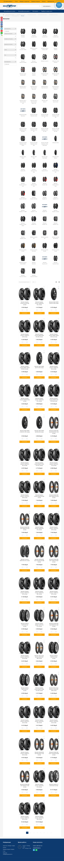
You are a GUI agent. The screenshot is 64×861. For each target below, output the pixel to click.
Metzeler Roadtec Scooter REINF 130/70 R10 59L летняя (24, 368)
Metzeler (7, 31)
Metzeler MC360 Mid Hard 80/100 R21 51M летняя (53, 432)
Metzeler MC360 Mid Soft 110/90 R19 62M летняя (53, 561)
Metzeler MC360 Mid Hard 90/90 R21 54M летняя (53, 625)
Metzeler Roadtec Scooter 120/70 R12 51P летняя (54, 464)
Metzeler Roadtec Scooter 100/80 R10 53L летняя (39, 303)
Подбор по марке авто (46, 11)
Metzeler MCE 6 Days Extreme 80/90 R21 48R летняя (39, 657)
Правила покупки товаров (8, 849)
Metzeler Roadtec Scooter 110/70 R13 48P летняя (24, 496)
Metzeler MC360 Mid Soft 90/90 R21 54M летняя (24, 786)
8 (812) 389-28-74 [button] (38, 845)
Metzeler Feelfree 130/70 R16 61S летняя (25, 689)
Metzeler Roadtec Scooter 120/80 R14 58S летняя (24, 753)
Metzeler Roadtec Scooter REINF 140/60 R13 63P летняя (39, 689)
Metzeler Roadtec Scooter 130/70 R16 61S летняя (39, 786)
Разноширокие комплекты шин (12, 14)
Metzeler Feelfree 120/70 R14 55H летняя (54, 657)
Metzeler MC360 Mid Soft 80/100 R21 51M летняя (39, 753)
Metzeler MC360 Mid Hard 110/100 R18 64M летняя (54, 753)
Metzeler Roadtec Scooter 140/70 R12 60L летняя (24, 464)
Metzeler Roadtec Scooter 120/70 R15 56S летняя (39, 721)
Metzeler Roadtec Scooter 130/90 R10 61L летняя (39, 400)
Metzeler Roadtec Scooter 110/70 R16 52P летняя (54, 528)
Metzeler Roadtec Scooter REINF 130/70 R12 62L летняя (39, 464)
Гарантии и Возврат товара (9, 845)
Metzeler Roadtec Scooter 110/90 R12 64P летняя (24, 335)
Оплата (4, 847)
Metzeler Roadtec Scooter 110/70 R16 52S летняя (54, 721)
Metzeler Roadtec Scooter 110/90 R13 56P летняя (54, 593)
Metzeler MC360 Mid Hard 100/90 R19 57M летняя (53, 496)
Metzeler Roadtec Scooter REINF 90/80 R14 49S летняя (39, 335)
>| (51, 832)
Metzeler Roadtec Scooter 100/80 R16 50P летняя (39, 593)
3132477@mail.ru (37, 847)
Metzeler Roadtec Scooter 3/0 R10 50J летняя (24, 303)
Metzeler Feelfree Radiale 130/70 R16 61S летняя (39, 625)
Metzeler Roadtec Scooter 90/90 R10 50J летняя (25, 400)
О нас (4, 851)
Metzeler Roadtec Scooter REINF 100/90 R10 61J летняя (53, 335)
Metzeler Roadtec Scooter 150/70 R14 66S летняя (39, 818)
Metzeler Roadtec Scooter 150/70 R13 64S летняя (24, 721)
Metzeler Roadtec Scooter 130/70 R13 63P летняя (24, 593)
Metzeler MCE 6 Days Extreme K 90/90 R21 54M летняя (53, 689)
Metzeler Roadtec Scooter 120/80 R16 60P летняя (24, 818)
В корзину (24, 313)
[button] (8, 1)
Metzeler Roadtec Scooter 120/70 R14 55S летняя (24, 657)
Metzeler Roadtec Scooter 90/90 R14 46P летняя (39, 496)
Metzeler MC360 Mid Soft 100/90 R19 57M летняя (24, 528)
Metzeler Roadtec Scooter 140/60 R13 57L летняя (39, 528)
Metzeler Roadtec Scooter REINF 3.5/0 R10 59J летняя (53, 400)
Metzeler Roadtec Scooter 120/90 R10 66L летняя (54, 368)
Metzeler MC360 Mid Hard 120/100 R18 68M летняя (39, 561)
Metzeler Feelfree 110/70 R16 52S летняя (25, 625)
